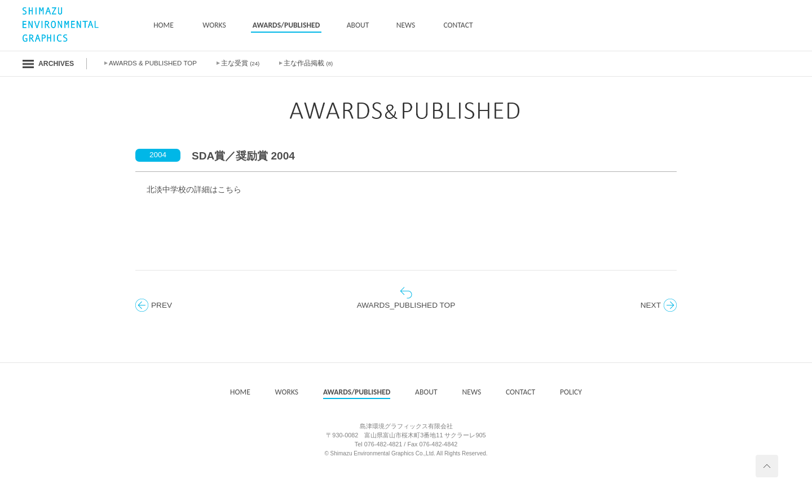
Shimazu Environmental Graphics (372, 453)
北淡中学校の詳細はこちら (194, 189)
